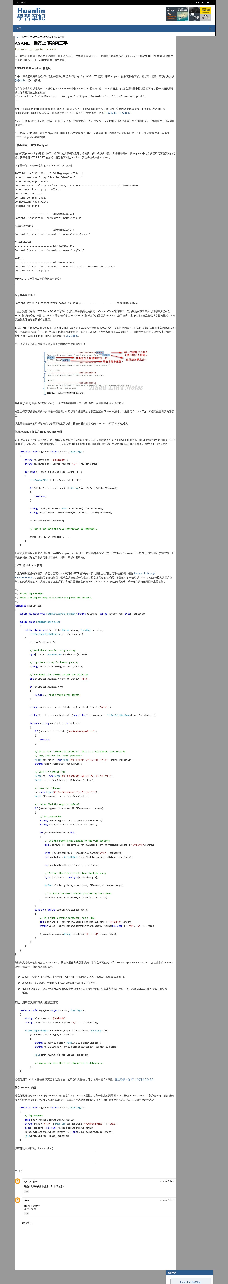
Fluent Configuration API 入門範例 (187, 334)
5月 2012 (176, 305)
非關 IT (172, 207)
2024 (172, 229)
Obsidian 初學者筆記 (175, 86)
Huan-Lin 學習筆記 (189, 47)
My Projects (176, 195)
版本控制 (173, 141)
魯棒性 (169, 74)
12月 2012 (177, 278)
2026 (172, 222)
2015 (172, 264)
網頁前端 (173, 164)
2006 (172, 366)
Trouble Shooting (179, 152)
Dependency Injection (181, 145)
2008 (172, 359)
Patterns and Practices (182, 121)
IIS (170, 180)
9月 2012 (176, 290)
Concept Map (176, 191)
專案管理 (173, 199)
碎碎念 (172, 148)
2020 (172, 245)
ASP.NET (33, 37)
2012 (172, 275)
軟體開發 (173, 137)
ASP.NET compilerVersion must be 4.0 (188, 326)
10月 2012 (177, 286)
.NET (25, 37)
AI (170, 172)
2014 (172, 268)
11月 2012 (177, 282)
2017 (172, 256)
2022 (172, 237)
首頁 (18, 2)
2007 (172, 363)
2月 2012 (176, 339)
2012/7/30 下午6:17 (148, 1214)
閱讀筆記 (173, 117)
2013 (172, 271)
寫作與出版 (174, 113)
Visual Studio (176, 125)
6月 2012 (176, 301)
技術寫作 (173, 156)
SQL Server (175, 184)
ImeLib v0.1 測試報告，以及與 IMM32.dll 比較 (187, 80)
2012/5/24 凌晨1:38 (148, 1195)
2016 (172, 260)
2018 (172, 252)
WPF (171, 187)
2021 (172, 241)
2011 (172, 347)
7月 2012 (176, 298)
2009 (172, 355)
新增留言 (28, 1236)
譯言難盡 (173, 133)
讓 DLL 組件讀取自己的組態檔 (185, 330)
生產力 (172, 203)
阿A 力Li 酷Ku (32, 1195)
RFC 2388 (122, 114)
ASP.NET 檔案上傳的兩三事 (184, 312)
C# (170, 106)
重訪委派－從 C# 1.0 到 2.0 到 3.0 (135, 1089)
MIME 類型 (113, 337)
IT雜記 (172, 129)
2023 (172, 233)
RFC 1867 (136, 114)
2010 (172, 351)
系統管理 (173, 160)
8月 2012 (176, 294)
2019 (172, 249)
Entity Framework (179, 176)
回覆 (27, 1205)
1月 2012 (176, 342)
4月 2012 (176, 309)
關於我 (25, 2)
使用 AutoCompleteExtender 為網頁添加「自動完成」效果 (189, 317)
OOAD (172, 168)
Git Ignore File (177, 322)
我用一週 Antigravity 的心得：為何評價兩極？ (187, 68)
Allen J (28, 1214)
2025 (172, 226)
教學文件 (41, 82)
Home (18, 37)
